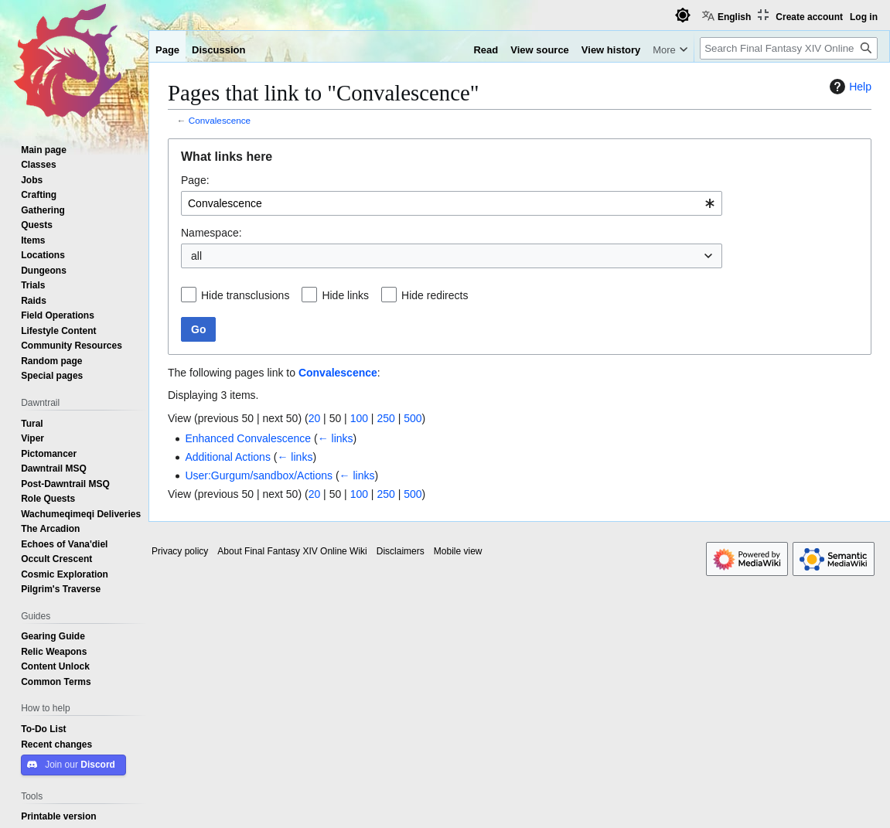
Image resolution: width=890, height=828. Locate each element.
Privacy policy (180, 551)
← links (335, 438)
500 (412, 418)
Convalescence (220, 120)
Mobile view (458, 551)
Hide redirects (434, 295)
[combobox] (451, 203)
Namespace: (211, 233)
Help (848, 86)
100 (359, 418)
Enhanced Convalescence (248, 438)
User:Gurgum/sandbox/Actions (258, 475)
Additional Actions (228, 457)
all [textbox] (196, 256)
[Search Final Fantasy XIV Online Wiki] (789, 48)
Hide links (345, 295)
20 (315, 418)
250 (385, 418)
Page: (195, 180)
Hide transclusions (245, 295)
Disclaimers (401, 551)
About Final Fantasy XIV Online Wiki (292, 551)
